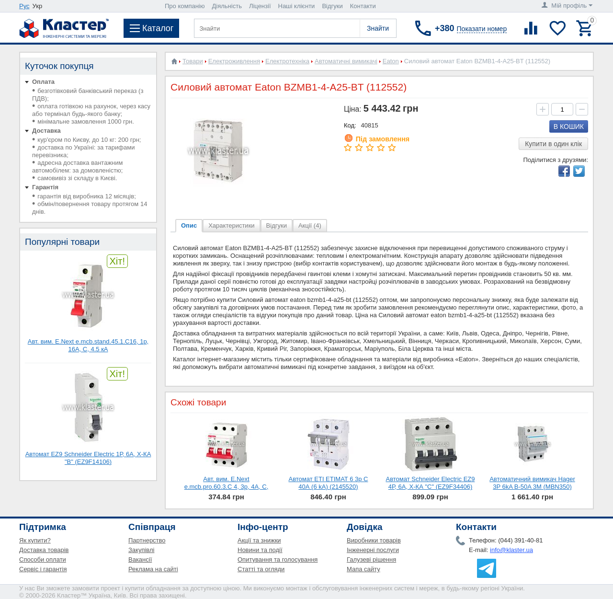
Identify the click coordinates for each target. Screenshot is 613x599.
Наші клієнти (296, 6)
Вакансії (140, 559)
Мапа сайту (363, 569)
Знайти (378, 28)
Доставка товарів (44, 549)
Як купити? (35, 540)
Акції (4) (309, 225)
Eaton (391, 61)
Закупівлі (141, 549)
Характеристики (231, 225)
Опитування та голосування (278, 559)
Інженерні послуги (373, 549)
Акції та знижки (259, 540)
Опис (189, 225)
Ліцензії (260, 6)
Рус (24, 6)
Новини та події (260, 549)
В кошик (569, 126)
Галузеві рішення (371, 559)
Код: (350, 125)
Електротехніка (287, 61)
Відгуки (332, 6)
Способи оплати (42, 559)
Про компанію (185, 6)
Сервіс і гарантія (43, 569)
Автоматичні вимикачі (346, 61)
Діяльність (227, 6)
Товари (192, 61)
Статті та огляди (261, 569)
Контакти (363, 6)
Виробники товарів (374, 540)
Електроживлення (234, 61)
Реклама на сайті (153, 569)
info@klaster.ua (511, 549)
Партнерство (147, 540)
